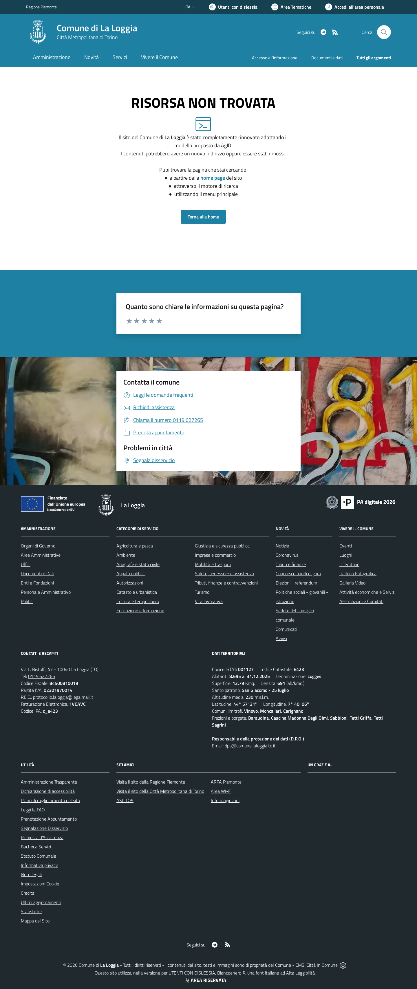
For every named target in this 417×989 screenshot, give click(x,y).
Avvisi (281, 638)
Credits (27, 892)
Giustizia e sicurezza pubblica (222, 545)
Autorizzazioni (129, 582)
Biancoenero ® (231, 972)
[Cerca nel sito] (384, 32)
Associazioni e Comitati (361, 601)
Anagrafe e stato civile (138, 564)
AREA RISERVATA (205, 980)
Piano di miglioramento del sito (50, 800)
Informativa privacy (39, 865)
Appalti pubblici (130, 573)
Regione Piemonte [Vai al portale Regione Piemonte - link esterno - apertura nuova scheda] (41, 7)
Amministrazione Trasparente (49, 781)
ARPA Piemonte (226, 781)
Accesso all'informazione (274, 57)
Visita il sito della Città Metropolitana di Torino (160, 791)
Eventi (345, 545)
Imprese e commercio (215, 555)
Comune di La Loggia (97, 28)
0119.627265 (41, 676)
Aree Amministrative (41, 555)
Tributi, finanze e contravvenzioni (226, 582)
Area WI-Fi (221, 791)
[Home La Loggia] (81, 32)
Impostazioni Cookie (40, 883)
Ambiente (125, 555)
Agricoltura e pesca (134, 545)
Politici (27, 601)
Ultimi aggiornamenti (41, 902)
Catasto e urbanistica (136, 592)
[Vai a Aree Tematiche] (291, 7)
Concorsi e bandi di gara (298, 573)
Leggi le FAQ (33, 809)
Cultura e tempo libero (137, 601)
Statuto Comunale (38, 855)
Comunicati (286, 629)
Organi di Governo (38, 545)
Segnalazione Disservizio (44, 828)
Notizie (282, 545)
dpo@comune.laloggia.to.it (250, 745)
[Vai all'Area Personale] (354, 7)
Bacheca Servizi (36, 846)
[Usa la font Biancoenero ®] (233, 7)
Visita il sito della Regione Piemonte (150, 781)
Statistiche (31, 911)
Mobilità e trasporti (213, 564)
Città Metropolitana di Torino (87, 37)
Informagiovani (225, 800)
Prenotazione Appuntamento (49, 818)
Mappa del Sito (35, 920)
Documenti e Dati (37, 573)
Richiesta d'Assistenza (42, 837)
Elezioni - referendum (296, 582)
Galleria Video (352, 582)
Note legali (31, 874)
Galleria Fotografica (357, 573)
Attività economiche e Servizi (367, 592)
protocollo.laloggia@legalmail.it (63, 697)
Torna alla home (203, 216)
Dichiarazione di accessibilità (48, 791)
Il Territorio (349, 564)
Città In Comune (322, 965)
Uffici (25, 564)
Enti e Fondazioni (37, 582)
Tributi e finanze (291, 564)
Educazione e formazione (140, 610)
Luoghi (345, 555)
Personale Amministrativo (46, 592)
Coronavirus (287, 555)
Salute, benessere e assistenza (224, 573)
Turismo (202, 592)
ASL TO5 (124, 800)
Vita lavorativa (209, 601)
